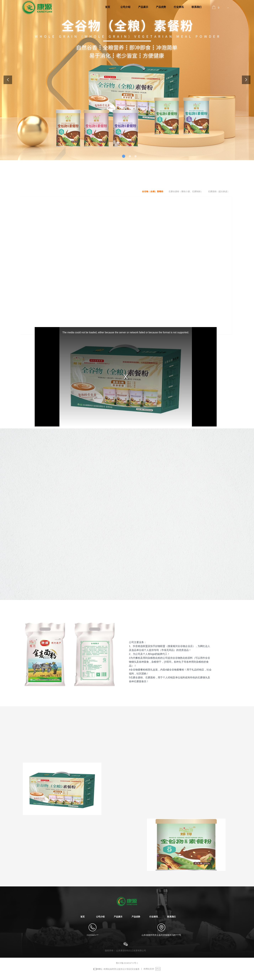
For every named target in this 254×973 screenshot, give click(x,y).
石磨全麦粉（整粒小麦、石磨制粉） (186, 191)
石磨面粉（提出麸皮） (218, 191)
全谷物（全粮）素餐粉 (152, 191)
